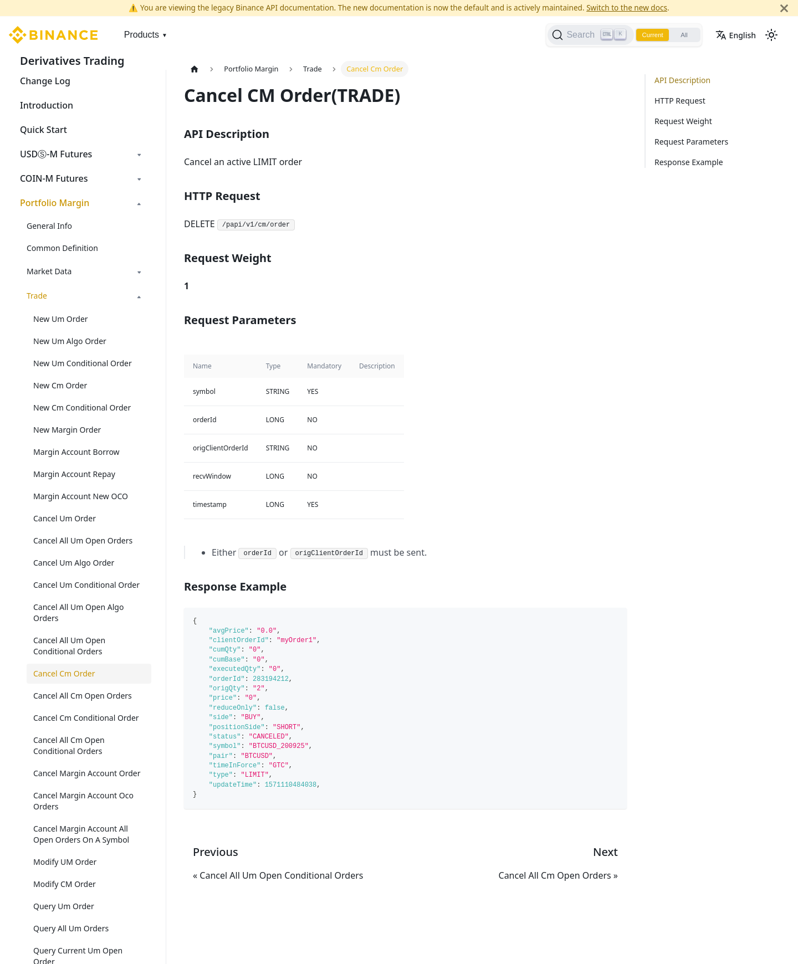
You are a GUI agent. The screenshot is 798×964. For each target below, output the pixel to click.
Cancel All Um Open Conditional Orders (69, 646)
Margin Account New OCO (80, 496)
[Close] (784, 8)
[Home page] (194, 69)
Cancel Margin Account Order (87, 773)
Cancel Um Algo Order (73, 562)
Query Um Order (63, 906)
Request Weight (683, 121)
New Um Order (60, 319)
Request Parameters (691, 141)
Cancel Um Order (64, 518)
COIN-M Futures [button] (54, 178)
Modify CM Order (64, 884)
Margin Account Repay (74, 474)
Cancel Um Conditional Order (86, 585)
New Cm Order (60, 385)
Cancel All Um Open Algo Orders (78, 612)
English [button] (735, 35)
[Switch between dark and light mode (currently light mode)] (771, 35)
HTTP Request (679, 100)
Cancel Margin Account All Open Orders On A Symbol (81, 834)
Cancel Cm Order (64, 673)
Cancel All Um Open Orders (82, 540)
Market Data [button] (49, 271)
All (682, 35)
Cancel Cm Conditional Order (86, 717)
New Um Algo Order (69, 341)
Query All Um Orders (71, 928)
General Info (49, 226)
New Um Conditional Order (82, 363)
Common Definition (62, 248)
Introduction (46, 105)
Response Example (688, 162)
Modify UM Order (64, 862)
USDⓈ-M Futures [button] (56, 154)
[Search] (585, 35)
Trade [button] (37, 295)
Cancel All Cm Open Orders (82, 695)
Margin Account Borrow (76, 452)
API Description (682, 80)
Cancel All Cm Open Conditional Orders (69, 745)
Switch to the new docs (626, 7)
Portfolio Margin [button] (54, 203)
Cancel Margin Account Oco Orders (83, 801)
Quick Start (43, 130)
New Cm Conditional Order (82, 407)
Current (648, 35)
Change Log (45, 81)
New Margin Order (67, 429)
